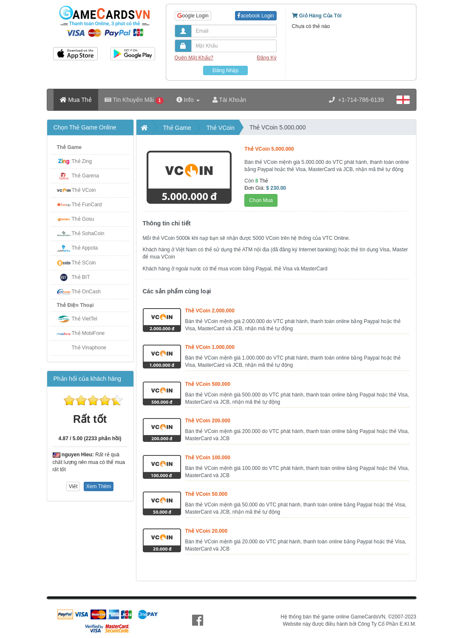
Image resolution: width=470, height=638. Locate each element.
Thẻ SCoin (84, 263)
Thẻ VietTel (84, 319)
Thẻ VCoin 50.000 (206, 494)
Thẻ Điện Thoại (75, 305)
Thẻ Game (69, 147)
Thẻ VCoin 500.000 (207, 384)
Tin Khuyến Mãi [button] (134, 100)
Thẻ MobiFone (88, 333)
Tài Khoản (229, 99)
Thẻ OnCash (86, 292)
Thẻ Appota (85, 248)
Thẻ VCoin (84, 190)
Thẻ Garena (85, 176)
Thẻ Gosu (83, 219)
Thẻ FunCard (87, 205)
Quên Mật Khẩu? (194, 58)
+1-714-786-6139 (356, 99)
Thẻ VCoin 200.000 (207, 421)
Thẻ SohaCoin (88, 233)
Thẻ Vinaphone (89, 348)
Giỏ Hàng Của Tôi (317, 16)
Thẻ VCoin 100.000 (207, 458)
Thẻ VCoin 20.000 (206, 531)
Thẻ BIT (81, 277)
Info (188, 99)
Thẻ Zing (82, 161)
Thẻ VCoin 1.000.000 (210, 347)
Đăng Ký (266, 58)
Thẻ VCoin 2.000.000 (210, 311)
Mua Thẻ (76, 99)
